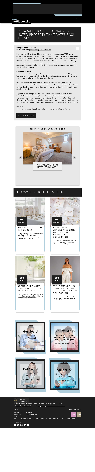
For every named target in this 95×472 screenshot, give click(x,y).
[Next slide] (74, 201)
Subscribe (29, 456)
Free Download (31, 458)
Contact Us (18, 456)
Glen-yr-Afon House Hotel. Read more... (47, 210)
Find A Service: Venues (47, 173)
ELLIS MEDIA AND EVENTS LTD (36, 463)
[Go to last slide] (20, 201)
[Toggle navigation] (79, 20)
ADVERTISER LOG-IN (75, 454)
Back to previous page (26, 160)
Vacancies (17, 458)
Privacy (16, 460)
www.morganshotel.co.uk (40, 94)
